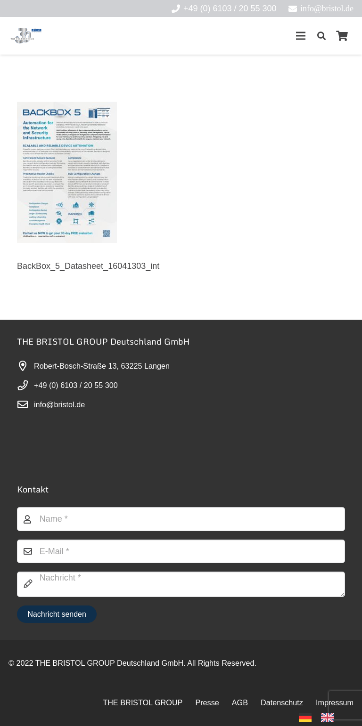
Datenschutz (282, 702)
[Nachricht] (181, 584)
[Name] (181, 519)
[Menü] (300, 36)
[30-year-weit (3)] (25, 35)
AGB (240, 702)
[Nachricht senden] (57, 614)
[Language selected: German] (321, 717)
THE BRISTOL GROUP (142, 702)
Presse (207, 702)
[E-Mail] (181, 551)
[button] (321, 36)
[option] (329, 717)
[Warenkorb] (342, 36)
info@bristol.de (59, 404)
